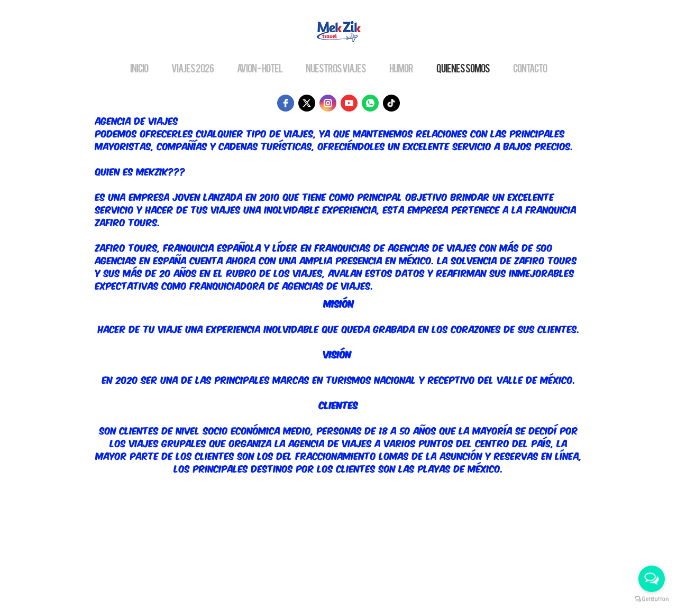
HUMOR (401, 67)
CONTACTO (530, 67)
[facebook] (285, 103)
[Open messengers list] (651, 579)
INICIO (139, 67)
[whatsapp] (370, 103)
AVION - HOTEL (259, 67)
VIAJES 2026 (192, 67)
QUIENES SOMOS (463, 67)
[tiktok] (391, 103)
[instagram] (327, 103)
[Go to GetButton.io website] (652, 599)
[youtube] (349, 103)
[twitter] (306, 103)
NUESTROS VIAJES (336, 67)
